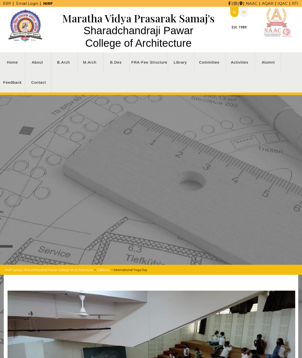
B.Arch (63, 62)
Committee (209, 62)
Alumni (268, 62)
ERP (7, 3)
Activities (239, 62)
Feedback (12, 82)
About (37, 62)
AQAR (267, 3)
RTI (295, 3)
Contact (38, 82)
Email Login (27, 3)
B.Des (116, 62)
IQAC (283, 3)
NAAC (251, 3)
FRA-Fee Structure (149, 62)
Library (180, 62)
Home (12, 62)
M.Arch (90, 62)
